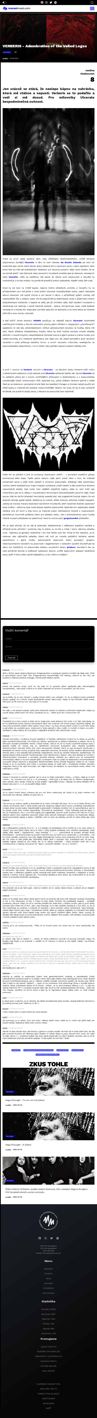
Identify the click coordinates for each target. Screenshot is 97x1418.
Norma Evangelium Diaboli (48, 1054)
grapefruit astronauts (48, 1356)
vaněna (5, 58)
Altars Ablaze (48, 1366)
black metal (77, 1050)
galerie (48, 1283)
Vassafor (13, 277)
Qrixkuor (71, 547)
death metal (62, 1050)
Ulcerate (29, 262)
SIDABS (37, 320)
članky (48, 1273)
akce (48, 1278)
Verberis (27, 369)
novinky (48, 1269)
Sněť (48, 1408)
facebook (48, 1288)
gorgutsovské (71, 518)
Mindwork (48, 1403)
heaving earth (48, 1361)
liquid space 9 (48, 1346)
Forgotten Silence (48, 1394)
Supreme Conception (48, 1384)
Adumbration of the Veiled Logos (38, 1050)
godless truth (48, 1389)
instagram (48, 1293)
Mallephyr (48, 1371)
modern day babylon (48, 1351)
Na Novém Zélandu (71, 262)
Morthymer (48, 1398)
